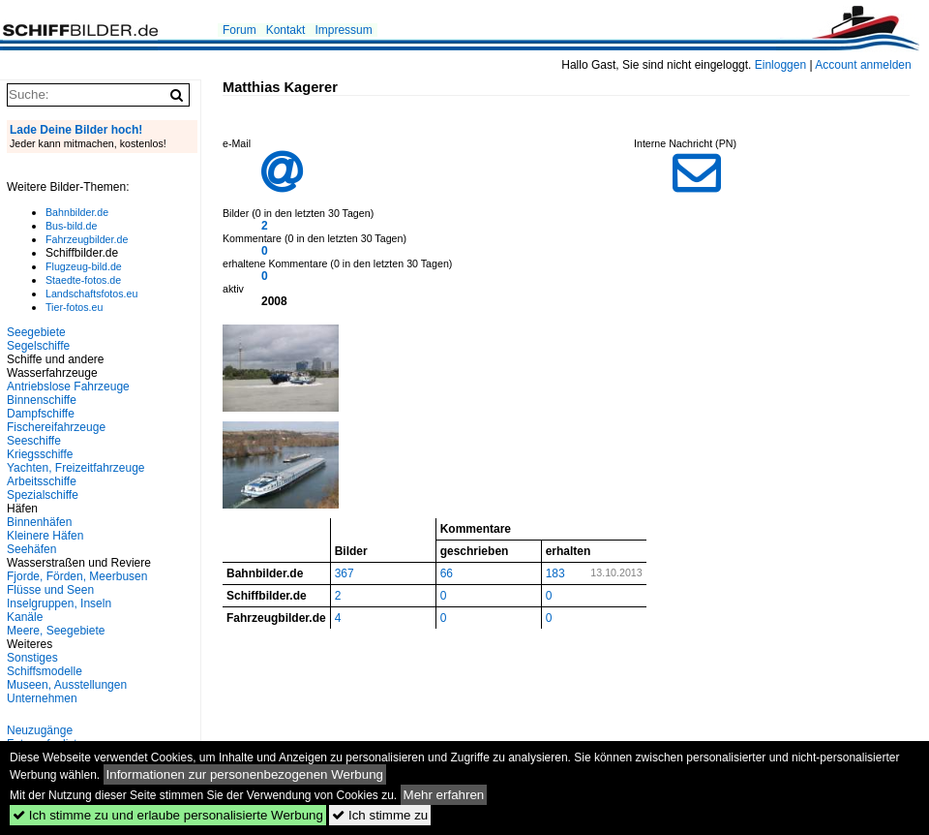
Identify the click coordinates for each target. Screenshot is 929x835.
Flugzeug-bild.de (83, 266)
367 (344, 573)
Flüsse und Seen (50, 590)
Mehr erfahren (444, 795)
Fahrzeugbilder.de (86, 239)
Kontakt (286, 30)
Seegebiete (36, 332)
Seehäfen (31, 549)
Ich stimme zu (380, 815)
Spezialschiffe (42, 495)
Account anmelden (863, 65)
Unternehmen (42, 698)
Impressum (343, 30)
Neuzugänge (40, 730)
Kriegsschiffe (40, 454)
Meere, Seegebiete (56, 630)
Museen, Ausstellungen (67, 685)
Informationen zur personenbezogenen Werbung (245, 774)
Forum (239, 30)
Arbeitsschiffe (41, 481)
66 (446, 573)
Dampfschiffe (41, 413)
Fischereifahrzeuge (56, 427)
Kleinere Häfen (45, 535)
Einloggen (780, 65)
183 (555, 573)
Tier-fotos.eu (74, 307)
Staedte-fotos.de (83, 280)
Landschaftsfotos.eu (91, 293)
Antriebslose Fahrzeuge (68, 386)
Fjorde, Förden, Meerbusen (77, 576)
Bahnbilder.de (76, 212)
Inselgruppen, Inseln (59, 603)
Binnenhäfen (39, 522)
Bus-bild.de (71, 226)
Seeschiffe (34, 441)
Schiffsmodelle (44, 671)
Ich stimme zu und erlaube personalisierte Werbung (168, 815)
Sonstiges (32, 658)
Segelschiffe (38, 346)
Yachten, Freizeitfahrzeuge (76, 468)
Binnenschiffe (41, 400)
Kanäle (25, 617)
